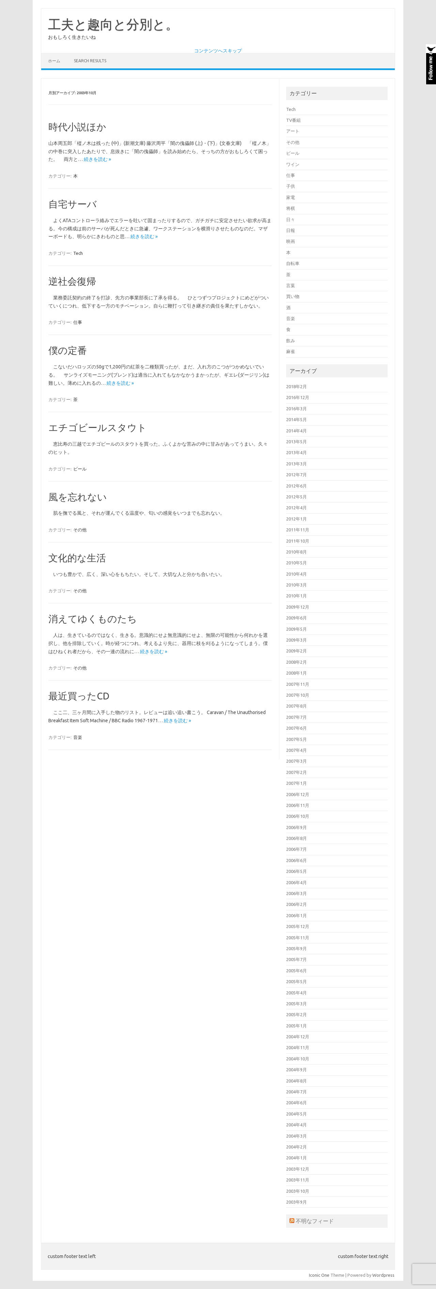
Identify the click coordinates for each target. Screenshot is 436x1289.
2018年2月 (296, 386)
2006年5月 (296, 871)
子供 (290, 186)
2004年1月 (296, 1157)
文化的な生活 (77, 557)
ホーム (54, 61)
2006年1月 (296, 915)
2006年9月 (296, 827)
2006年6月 (296, 860)
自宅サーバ (72, 204)
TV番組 (293, 120)
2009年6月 (296, 617)
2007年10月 (297, 695)
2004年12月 (297, 1036)
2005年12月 (297, 926)
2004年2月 (296, 1146)
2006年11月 (297, 805)
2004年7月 (296, 1091)
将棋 (290, 208)
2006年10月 (297, 816)
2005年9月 (296, 948)
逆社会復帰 (72, 281)
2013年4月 (296, 452)
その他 (80, 529)
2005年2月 (296, 1014)
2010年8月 (296, 551)
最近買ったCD (78, 696)
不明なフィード (315, 1221)
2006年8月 (296, 838)
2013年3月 (296, 463)
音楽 (77, 737)
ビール (80, 468)
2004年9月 (296, 1069)
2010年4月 (296, 574)
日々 (290, 219)
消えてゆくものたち (92, 618)
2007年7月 (296, 717)
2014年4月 (296, 430)
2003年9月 (296, 1202)
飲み (290, 340)
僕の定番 (67, 350)
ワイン (292, 164)
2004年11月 (297, 1047)
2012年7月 (296, 474)
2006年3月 (296, 893)
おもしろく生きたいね (72, 37)
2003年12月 (297, 1169)
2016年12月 (297, 397)
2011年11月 (297, 529)
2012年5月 (296, 496)
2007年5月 (296, 739)
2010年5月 (296, 562)
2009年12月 (297, 607)
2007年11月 (297, 684)
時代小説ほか (77, 126)
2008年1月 (296, 673)
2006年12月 (297, 794)
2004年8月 (296, 1080)
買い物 (292, 296)
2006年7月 (296, 849)
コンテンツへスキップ (218, 50)
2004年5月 (296, 1113)
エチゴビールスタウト (97, 427)
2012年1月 (296, 518)
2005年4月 (296, 992)
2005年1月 (296, 1025)
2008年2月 (296, 662)
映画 (290, 241)
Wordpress (383, 1275)
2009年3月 (296, 640)
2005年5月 (296, 981)
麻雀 (290, 351)
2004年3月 (296, 1136)
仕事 (77, 322)
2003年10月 (297, 1191)
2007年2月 (296, 772)
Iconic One (319, 1275)
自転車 (292, 263)
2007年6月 (296, 728)
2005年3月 (296, 1003)
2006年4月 (296, 882)
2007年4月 (296, 750)
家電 (290, 197)
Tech (78, 253)
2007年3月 (296, 761)
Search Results (90, 61)
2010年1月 (296, 595)
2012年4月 (296, 507)
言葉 (290, 285)
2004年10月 (297, 1058)
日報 (290, 230)
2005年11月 (297, 937)
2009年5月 (296, 629)
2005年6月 (296, 970)
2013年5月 (296, 441)
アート (292, 131)
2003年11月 (297, 1179)
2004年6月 (296, 1102)
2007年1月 (296, 783)
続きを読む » (97, 159)
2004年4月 (296, 1124)
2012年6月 (296, 485)
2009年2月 (296, 650)
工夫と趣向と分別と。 (113, 24)
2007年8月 (296, 706)
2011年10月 (297, 541)
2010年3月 (296, 584)
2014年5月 (296, 419)
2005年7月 (296, 959)
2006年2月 (296, 904)
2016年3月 (296, 408)
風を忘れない (77, 497)
